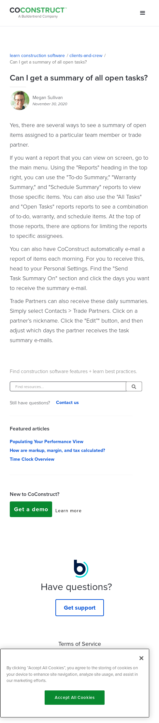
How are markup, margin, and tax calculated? (57, 450)
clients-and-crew (85, 55)
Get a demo (31, 509)
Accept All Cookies (75, 697)
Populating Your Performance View (46, 442)
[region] (75, 683)
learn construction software (37, 55)
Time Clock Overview (32, 459)
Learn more (68, 511)
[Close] (141, 658)
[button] (142, 13)
